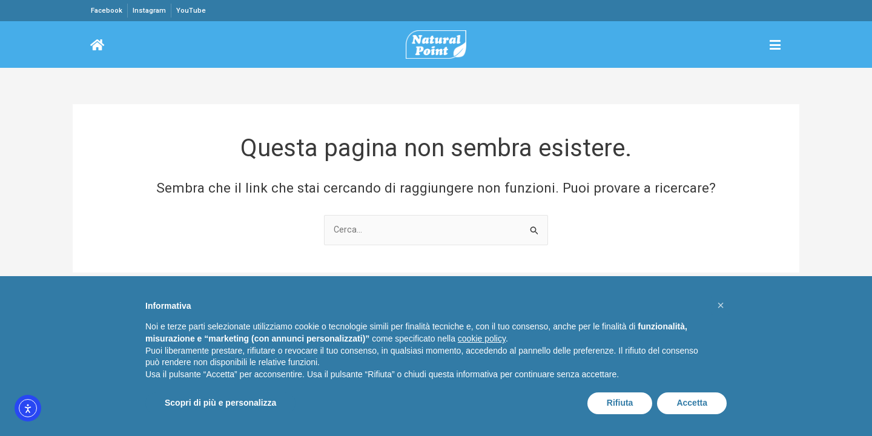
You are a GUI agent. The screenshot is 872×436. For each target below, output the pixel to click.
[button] (720, 305)
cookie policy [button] (482, 338)
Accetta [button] (691, 403)
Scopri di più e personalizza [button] (220, 403)
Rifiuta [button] (620, 403)
